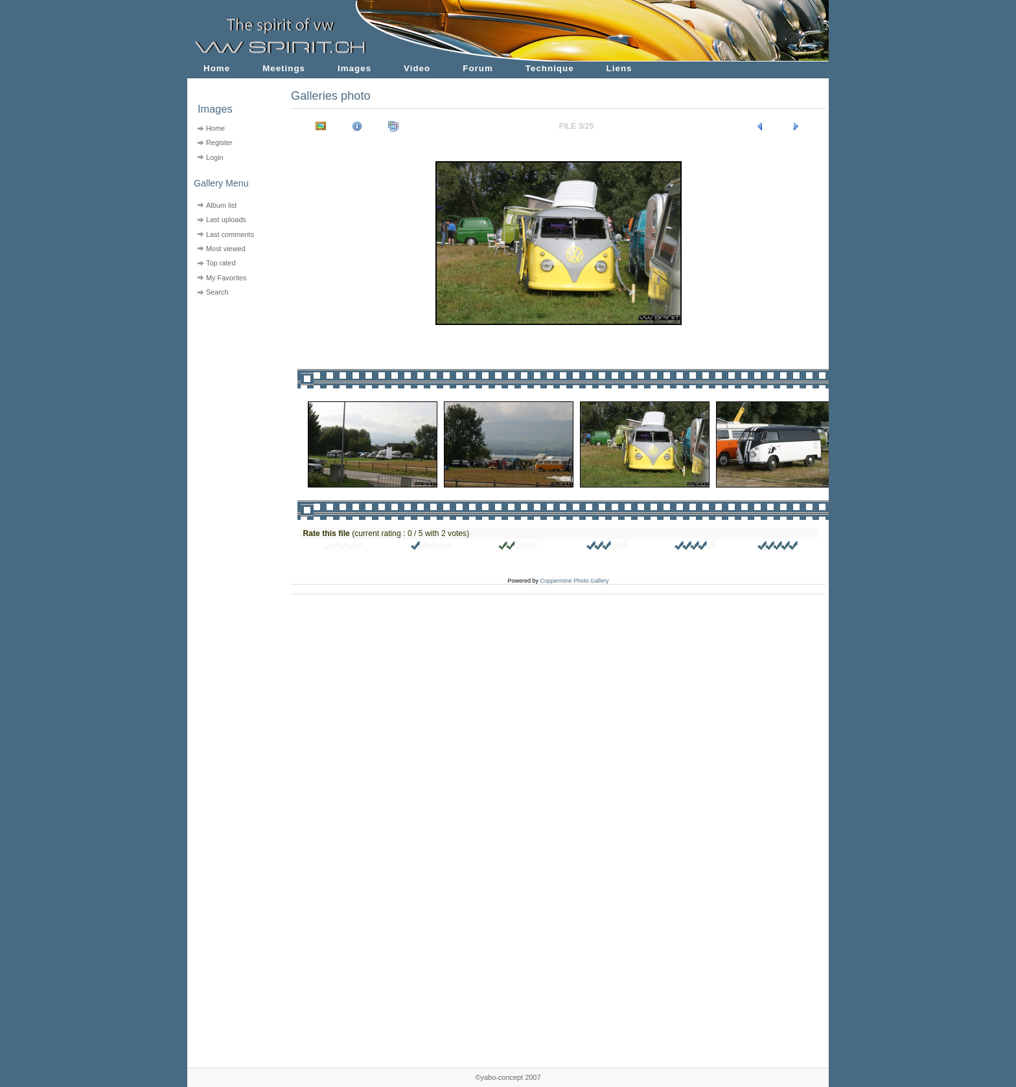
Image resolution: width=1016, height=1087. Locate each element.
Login (215, 157)
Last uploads (226, 219)
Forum (478, 68)
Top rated (221, 263)
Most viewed (226, 248)
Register (219, 142)
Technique (549, 68)
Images (354, 68)
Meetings (283, 68)
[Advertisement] (230, 382)
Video (417, 68)
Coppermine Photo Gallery (574, 580)
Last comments (230, 234)
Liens (619, 68)
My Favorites (226, 278)
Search (217, 292)
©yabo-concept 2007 (507, 1077)
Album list (221, 205)
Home (216, 68)
